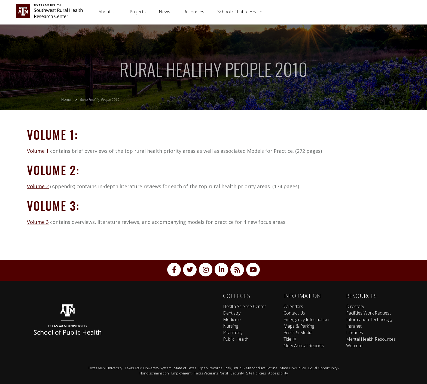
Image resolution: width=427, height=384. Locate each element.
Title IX (289, 339)
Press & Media (297, 333)
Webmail (354, 346)
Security (237, 373)
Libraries (354, 333)
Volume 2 (38, 186)
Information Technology (369, 319)
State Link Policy (293, 367)
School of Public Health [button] (239, 12)
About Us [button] (108, 12)
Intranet (354, 326)
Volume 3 (38, 222)
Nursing (230, 326)
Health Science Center (244, 306)
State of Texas (185, 367)
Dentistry (231, 313)
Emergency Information (306, 319)
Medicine (232, 319)
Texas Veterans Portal (211, 373)
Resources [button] (193, 12)
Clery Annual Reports (303, 346)
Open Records (210, 367)
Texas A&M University (105, 367)
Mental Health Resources (371, 339)
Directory (355, 306)
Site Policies (256, 373)
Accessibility (278, 373)
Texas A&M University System (148, 367)
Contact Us (294, 313)
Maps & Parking (298, 326)
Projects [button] (138, 12)
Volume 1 (38, 151)
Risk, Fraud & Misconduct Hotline (251, 367)
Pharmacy (232, 333)
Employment (181, 373)
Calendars (293, 306)
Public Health (235, 339)
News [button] (164, 12)
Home (66, 99)
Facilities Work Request (368, 313)
